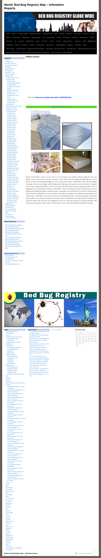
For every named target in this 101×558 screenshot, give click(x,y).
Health (6, 212)
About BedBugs (67, 52)
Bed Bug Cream (9, 61)
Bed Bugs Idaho (11, 131)
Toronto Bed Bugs (9, 216)
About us (14, 33)
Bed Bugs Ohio (10, 171)
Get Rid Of (75, 37)
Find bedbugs (51, 37)
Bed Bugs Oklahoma (12, 173)
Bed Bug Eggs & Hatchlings (14, 347)
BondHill (61, 33)
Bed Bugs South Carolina (13, 180)
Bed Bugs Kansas (11, 138)
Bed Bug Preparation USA (11, 257)
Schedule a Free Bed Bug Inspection (15, 374)
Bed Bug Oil (8, 67)
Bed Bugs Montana (11, 156)
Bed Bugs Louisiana (12, 141)
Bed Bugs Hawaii (11, 129)
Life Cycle (44, 41)
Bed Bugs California (12, 118)
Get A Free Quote (56, 52)
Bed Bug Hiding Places (12, 349)
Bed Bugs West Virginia (12, 198)
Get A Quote (66, 37)
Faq (44, 37)
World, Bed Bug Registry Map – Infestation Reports (21, 553)
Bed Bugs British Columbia (13, 83)
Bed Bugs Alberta (11, 81)
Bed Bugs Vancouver (10, 74)
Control (93, 33)
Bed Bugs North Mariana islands (14, 106)
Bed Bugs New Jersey (12, 163)
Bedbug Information (35, 33)
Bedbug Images (23, 33)
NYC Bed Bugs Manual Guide (12, 264)
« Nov (76, 345)
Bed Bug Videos (11, 340)
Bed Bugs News (71, 48)
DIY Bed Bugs (16, 37)
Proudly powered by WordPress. (84, 553)
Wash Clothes (10, 48)
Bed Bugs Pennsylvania (12, 177)
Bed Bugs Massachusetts (13, 147)
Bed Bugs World (9, 76)
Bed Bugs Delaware (11, 124)
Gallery (59, 37)
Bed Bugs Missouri (11, 154)
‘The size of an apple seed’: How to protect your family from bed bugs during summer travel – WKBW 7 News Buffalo (39, 358)
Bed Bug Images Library (13, 338)
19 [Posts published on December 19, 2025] (89, 338)
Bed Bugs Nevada (11, 159)
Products (31, 45)
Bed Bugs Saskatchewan (13, 100)
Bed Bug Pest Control (12, 368)
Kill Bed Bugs (30, 41)
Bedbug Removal (48, 33)
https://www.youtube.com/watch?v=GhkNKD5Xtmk (53, 97)
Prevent (17, 45)
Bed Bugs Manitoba (11, 85)
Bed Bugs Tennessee (12, 184)
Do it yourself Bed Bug (10, 209)
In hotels (91, 37)
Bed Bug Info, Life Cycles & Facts (55, 48)
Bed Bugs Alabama (11, 111)
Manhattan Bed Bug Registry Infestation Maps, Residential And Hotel (13, 233)
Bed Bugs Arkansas (11, 116)
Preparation (9, 45)
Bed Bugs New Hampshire (13, 161)
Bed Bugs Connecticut (12, 122)
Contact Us (86, 33)
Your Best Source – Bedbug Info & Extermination (30, 48)
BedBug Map (10, 360)
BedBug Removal (9, 203)
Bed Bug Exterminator (12, 367)
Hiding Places (84, 37)
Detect (8, 37)
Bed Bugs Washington (12, 195)
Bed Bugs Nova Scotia (12, 92)
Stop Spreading (60, 45)
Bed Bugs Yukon (11, 102)
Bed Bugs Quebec (11, 99)
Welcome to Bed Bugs (10, 218)
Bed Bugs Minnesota (12, 150)
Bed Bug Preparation (12, 370)
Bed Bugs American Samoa (12, 77)
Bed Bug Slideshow (9, 258)
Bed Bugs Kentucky (12, 140)
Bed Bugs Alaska (11, 113)
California (69, 33)
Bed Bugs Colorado (11, 120)
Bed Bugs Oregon (11, 175)
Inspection (21, 41)
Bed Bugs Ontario (11, 93)
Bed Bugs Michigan (11, 148)
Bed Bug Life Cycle (12, 358)
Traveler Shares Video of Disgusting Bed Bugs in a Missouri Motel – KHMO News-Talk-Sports (39, 340)
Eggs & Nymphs (36, 37)
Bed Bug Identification (12, 356)
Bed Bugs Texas (11, 186)
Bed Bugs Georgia (11, 127)
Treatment (78, 45)
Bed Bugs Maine (11, 143)
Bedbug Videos (10, 352)
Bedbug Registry (11, 363)
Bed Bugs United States (11, 109)
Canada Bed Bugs (9, 207)
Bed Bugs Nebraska (11, 157)
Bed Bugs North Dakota (12, 170)
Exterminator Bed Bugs (10, 211)
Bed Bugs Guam (10, 104)
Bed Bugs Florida (11, 125)
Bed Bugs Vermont (11, 189)
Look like (58, 41)
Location (51, 41)
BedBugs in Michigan (10, 205)
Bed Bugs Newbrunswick (13, 90)
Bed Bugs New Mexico (12, 164)
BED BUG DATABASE (11, 63)
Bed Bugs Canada (10, 79)
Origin (84, 41)
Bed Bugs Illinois (11, 132)
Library (38, 41)
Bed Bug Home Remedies (11, 65)
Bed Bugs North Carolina (13, 168)
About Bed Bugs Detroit (13, 52)
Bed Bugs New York (10, 72)
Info (15, 41)
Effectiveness (26, 37)
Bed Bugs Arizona (11, 115)
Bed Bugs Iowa (10, 136)
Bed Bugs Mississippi (12, 152)
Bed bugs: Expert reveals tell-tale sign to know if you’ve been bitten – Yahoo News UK (39, 352)
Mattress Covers (67, 41)
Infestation (9, 41)
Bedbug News (10, 361)
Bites (56, 33)
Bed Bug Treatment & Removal (87, 48)
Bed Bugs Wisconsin (12, 200)
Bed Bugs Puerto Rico (11, 108)
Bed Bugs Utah (10, 187)
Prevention (24, 45)
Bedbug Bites (10, 351)
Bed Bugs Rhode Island (12, 179)
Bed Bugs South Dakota (12, 182)
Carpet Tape (77, 33)
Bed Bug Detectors (9, 255)
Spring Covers (50, 45)
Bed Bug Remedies (9, 69)
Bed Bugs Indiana (11, 134)
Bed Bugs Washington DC (13, 196)
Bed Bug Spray (8, 70)
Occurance (77, 41)
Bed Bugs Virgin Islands (13, 191)
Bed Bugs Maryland (12, 145)
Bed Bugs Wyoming (12, 202)
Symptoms (70, 45)
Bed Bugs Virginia (11, 193)
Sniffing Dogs (40, 45)
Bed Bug (7, 60)
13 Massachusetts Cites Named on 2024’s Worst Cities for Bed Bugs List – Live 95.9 (39, 374)
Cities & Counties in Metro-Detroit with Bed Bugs (35, 52)
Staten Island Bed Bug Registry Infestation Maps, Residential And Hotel (13, 246)
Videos (85, 45)
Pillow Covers (92, 41)
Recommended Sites (11, 253)
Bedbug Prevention (11, 372)
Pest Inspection (8, 214)
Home (8, 33)
